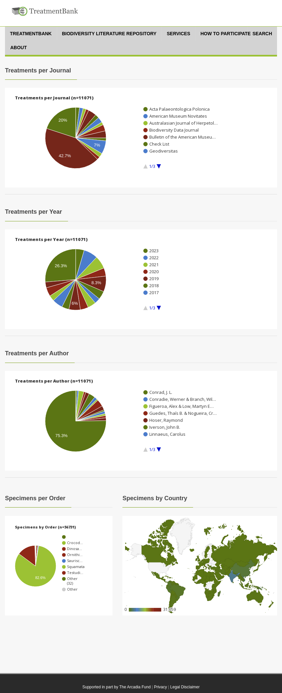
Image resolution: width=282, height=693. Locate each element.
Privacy (160, 687)
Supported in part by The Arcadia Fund (116, 687)
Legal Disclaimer (185, 687)
